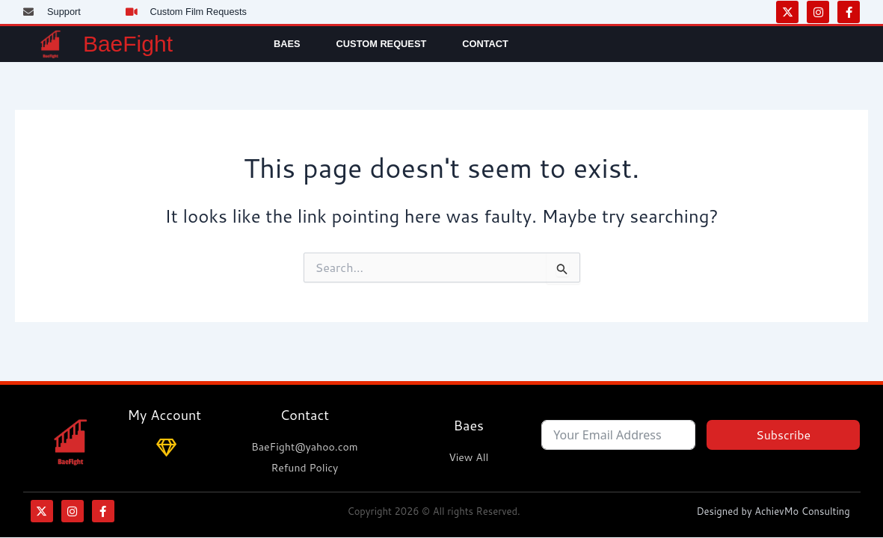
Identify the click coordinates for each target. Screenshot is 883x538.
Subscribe (783, 434)
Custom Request (381, 43)
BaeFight (128, 43)
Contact (485, 43)
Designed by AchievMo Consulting (772, 511)
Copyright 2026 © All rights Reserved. (433, 511)
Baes (287, 43)
